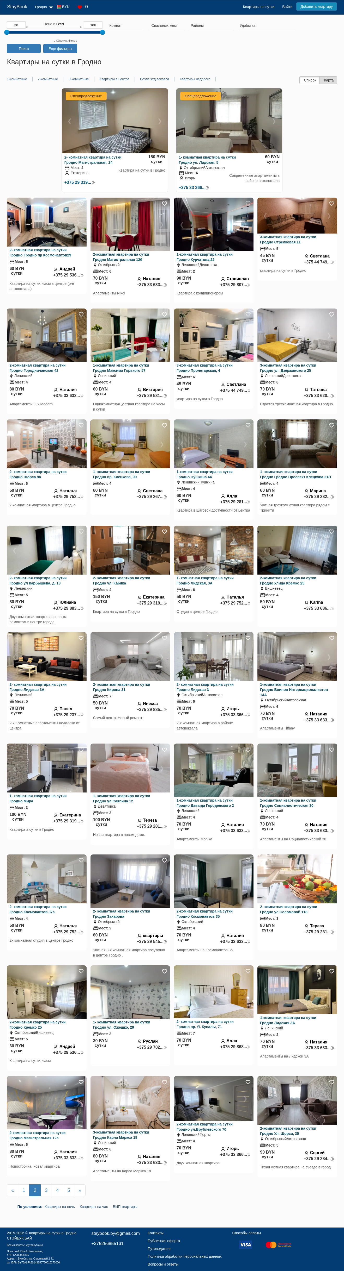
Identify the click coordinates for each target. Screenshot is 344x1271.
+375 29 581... (152, 395)
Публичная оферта (164, 1241)
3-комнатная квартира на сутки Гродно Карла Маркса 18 (121, 1135)
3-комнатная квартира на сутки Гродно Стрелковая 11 (288, 239)
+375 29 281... (235, 502)
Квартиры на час (94, 1207)
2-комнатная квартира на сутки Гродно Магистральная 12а (37, 1135)
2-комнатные (48, 79)
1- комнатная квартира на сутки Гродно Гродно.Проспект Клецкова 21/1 (295, 474)
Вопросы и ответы (163, 1264)
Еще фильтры (60, 49)
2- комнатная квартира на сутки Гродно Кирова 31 (121, 687)
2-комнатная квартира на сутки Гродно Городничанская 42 (37, 368)
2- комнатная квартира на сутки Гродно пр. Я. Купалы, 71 (205, 1024)
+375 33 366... (194, 187)
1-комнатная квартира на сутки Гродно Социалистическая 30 (288, 803)
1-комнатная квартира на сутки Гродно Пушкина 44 (205, 474)
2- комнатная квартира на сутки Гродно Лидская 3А (38, 687)
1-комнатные (17, 79)
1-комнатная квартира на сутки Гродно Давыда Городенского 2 (205, 803)
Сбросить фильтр (65, 40)
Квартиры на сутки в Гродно (52, 1233)
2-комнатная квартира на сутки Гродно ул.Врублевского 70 (205, 1126)
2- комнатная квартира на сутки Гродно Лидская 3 (205, 687)
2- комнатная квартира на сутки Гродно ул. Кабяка (121, 580)
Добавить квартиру (316, 6)
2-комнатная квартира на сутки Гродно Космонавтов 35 (205, 913)
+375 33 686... (319, 608)
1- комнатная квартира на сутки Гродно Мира (38, 798)
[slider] (6, 32)
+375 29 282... (319, 496)
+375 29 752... (68, 496)
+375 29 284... (319, 1158)
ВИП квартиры (125, 1207)
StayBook (17, 6)
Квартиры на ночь (60, 1207)
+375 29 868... (235, 1047)
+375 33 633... (152, 284)
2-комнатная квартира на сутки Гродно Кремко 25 (37, 1024)
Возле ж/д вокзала (154, 79)
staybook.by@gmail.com (115, 1233)
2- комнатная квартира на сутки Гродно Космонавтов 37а (38, 909)
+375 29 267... (152, 496)
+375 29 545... (152, 941)
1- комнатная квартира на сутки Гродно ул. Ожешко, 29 (121, 1024)
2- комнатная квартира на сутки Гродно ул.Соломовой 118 (288, 909)
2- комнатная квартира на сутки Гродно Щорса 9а (38, 474)
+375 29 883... (68, 608)
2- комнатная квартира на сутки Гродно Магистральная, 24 (93, 160)
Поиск (24, 49)
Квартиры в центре (115, 79)
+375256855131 (107, 1243)
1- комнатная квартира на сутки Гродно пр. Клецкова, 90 (121, 474)
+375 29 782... (152, 1047)
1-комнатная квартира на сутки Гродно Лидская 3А (288, 1020)
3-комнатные (79, 79)
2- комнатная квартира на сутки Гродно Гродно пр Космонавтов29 (40, 252)
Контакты (155, 1233)
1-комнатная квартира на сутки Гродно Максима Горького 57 (121, 368)
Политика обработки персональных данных (184, 1256)
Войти (287, 7)
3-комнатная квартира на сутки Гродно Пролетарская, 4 (205, 368)
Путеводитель (159, 1249)
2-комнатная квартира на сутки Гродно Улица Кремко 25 (288, 580)
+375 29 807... (235, 284)
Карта (329, 80)
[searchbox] (125, 25)
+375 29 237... (68, 715)
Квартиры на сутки (258, 7)
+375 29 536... (68, 275)
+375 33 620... (319, 395)
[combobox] (125, 26)
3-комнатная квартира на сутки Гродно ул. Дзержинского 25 (288, 368)
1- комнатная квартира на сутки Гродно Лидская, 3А (205, 580)
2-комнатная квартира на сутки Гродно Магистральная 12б (121, 257)
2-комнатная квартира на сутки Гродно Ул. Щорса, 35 (288, 1131)
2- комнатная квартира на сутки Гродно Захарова (121, 913)
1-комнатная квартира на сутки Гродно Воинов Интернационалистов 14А (294, 689)
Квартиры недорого (195, 79)
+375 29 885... (152, 709)
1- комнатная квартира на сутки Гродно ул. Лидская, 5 (207, 160)
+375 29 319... (79, 182)
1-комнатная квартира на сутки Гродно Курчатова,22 (205, 257)
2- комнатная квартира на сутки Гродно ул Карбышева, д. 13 (38, 580)
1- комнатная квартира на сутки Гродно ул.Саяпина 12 (121, 798)
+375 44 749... (319, 262)
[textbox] (165, 25)
